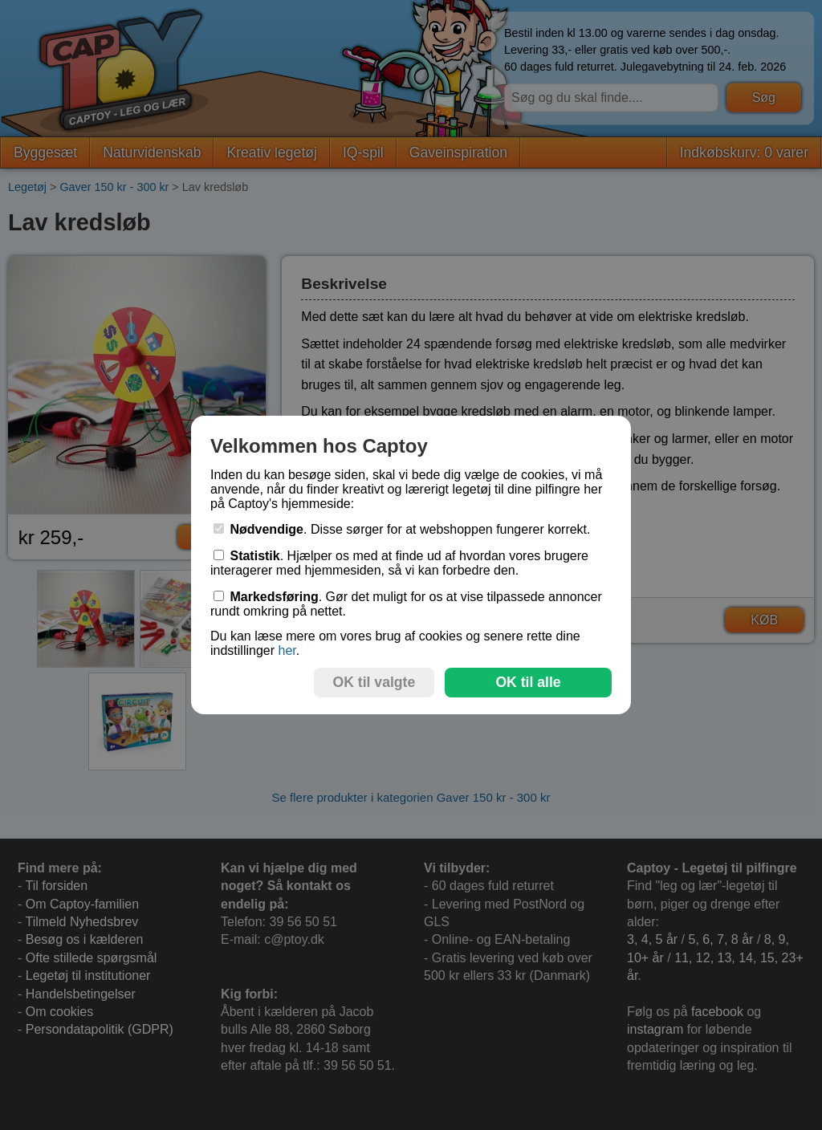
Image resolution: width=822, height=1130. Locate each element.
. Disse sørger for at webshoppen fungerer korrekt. (402, 529)
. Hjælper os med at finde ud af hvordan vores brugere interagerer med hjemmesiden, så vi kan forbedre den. (399, 563)
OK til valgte (374, 682)
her (286, 650)
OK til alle (527, 682)
